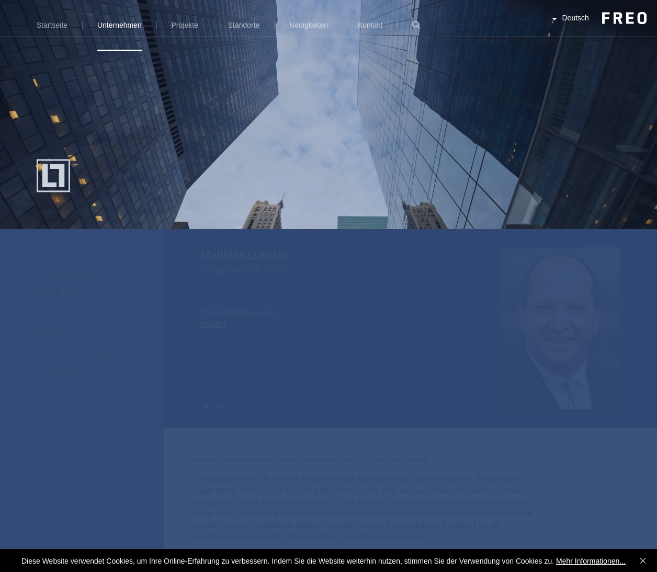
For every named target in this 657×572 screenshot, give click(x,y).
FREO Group (598, 27)
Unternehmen (119, 25)
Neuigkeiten (308, 25)
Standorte (244, 25)
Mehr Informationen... (591, 561)
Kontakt (370, 25)
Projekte (185, 25)
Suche (416, 31)
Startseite (52, 25)
